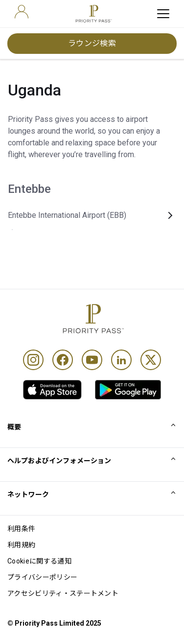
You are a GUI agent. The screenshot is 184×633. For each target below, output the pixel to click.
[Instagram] (33, 360)
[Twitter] (150, 360)
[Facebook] (62, 360)
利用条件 (21, 529)
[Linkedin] (121, 360)
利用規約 (21, 545)
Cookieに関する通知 (39, 561)
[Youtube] (92, 360)
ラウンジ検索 (92, 43)
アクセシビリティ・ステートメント (62, 593)
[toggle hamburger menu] (163, 13)
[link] (52, 389)
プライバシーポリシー (42, 577)
